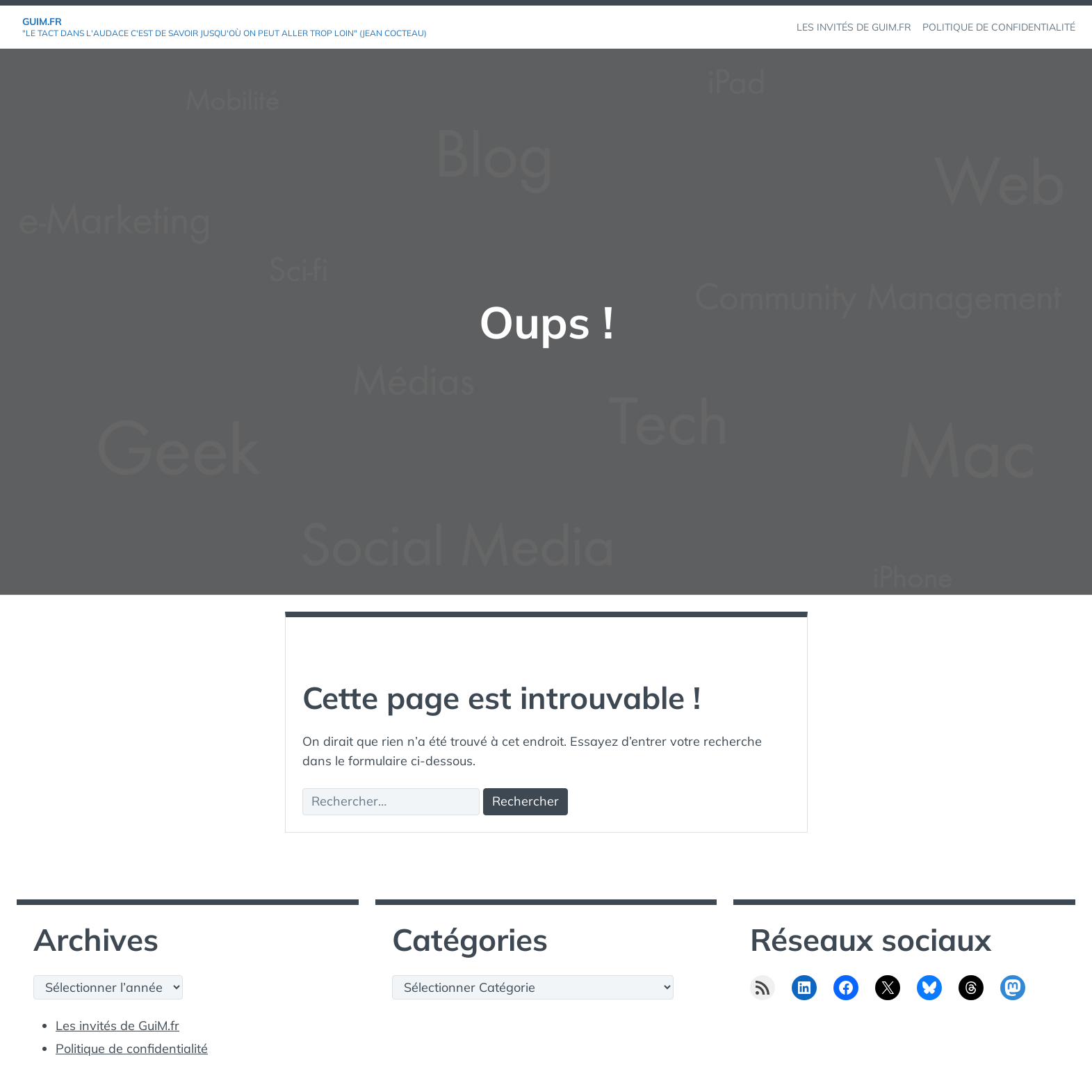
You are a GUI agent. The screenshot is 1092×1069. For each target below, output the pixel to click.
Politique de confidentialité (132, 1048)
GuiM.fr (42, 21)
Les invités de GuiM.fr (117, 1026)
